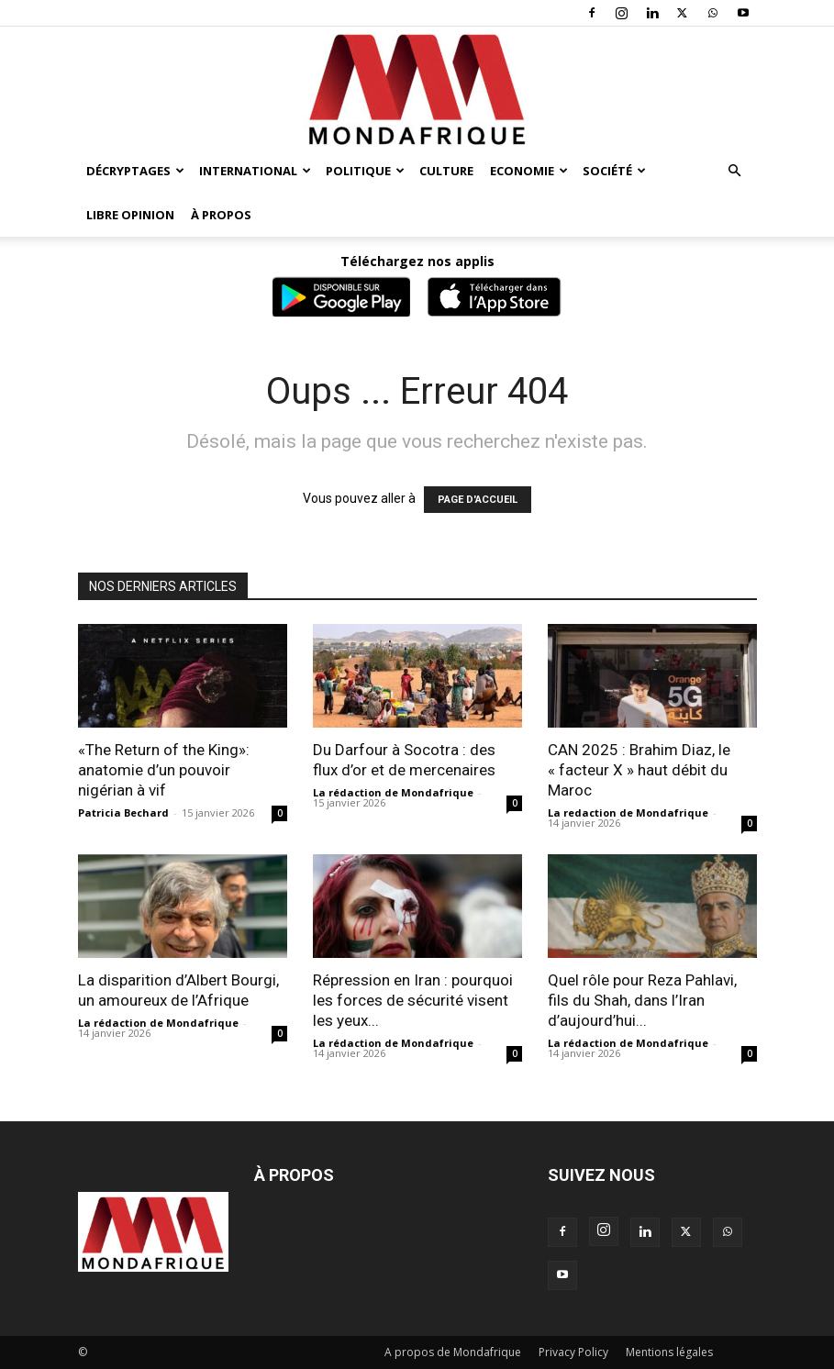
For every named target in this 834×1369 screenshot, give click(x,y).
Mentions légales (669, 1352)
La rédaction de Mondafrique (393, 792)
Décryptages (135, 170)
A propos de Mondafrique (452, 1352)
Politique (365, 170)
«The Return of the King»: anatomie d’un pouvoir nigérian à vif (164, 769)
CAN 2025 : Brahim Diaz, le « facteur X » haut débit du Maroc (639, 769)
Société (614, 170)
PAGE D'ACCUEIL (477, 500)
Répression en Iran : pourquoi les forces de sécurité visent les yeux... (413, 1000)
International (255, 170)
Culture (446, 170)
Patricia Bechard (123, 812)
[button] (735, 171)
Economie (529, 170)
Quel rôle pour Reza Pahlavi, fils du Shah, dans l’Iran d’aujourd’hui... (642, 1000)
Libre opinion (130, 214)
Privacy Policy (573, 1352)
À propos (221, 214)
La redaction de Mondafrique (628, 812)
